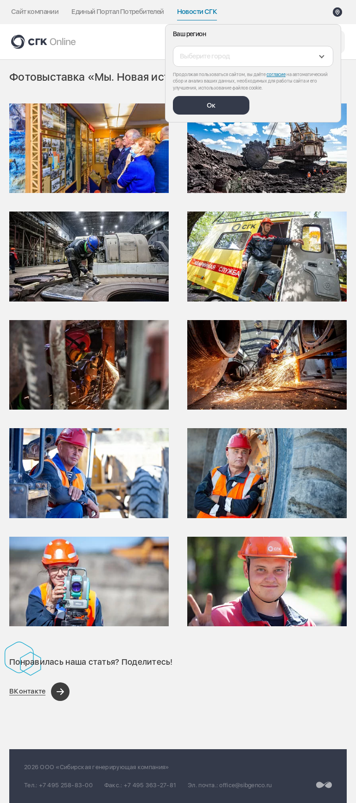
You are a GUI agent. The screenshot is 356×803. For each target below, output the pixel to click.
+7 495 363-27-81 (150, 785)
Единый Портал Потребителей (117, 11)
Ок (211, 105)
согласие (276, 74)
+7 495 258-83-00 (66, 785)
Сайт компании (34, 11)
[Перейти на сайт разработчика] (324, 785)
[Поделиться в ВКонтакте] (39, 691)
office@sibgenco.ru (245, 785)
